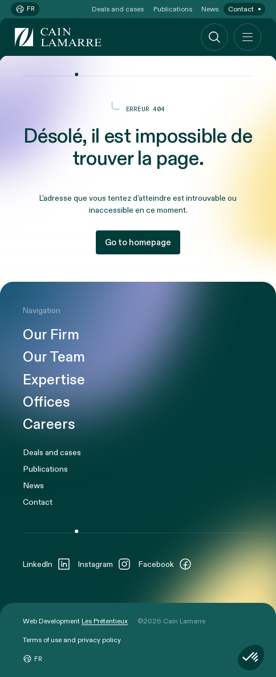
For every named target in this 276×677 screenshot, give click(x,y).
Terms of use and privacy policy (72, 639)
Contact (241, 9)
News (209, 9)
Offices (46, 402)
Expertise (54, 380)
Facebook (165, 564)
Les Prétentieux (105, 621)
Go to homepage (138, 242)
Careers (49, 424)
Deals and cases (118, 9)
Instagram (104, 564)
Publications (172, 9)
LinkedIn (47, 564)
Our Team (54, 357)
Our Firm (51, 335)
